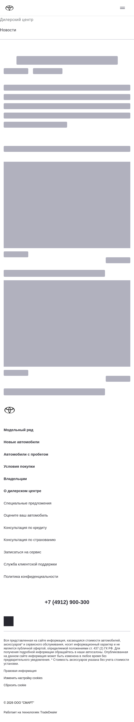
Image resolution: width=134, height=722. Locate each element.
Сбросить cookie (15, 685)
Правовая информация (20, 671)
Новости (8, 30)
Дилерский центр (16, 20)
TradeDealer (48, 712)
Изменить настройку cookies (23, 678)
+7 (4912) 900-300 (67, 602)
